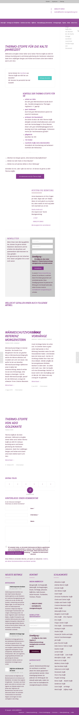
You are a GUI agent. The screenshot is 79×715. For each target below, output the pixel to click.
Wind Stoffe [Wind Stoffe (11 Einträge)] (58, 689)
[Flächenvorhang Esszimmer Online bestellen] (77, 357)
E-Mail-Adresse (34, 515)
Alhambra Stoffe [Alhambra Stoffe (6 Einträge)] (60, 582)
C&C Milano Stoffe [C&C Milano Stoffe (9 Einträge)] (60, 591)
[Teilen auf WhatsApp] (26, 484)
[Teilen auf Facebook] (9, 484)
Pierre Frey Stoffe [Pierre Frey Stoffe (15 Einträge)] (60, 675)
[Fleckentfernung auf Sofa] (1, 357)
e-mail (35, 218)
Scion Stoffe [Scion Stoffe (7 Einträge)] (58, 686)
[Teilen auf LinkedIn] (42, 484)
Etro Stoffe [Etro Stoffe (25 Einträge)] (58, 620)
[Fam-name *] (42, 246)
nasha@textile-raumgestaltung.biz (65, 12)
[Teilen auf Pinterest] (34, 484)
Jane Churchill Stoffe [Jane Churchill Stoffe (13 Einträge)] (61, 643)
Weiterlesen (9, 385)
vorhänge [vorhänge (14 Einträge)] (67, 686)
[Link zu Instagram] (63, 710)
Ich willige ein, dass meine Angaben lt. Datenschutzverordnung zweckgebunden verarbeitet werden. (42, 261)
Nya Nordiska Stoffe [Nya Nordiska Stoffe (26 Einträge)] (61, 666)
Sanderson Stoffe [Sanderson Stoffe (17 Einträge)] (60, 684)
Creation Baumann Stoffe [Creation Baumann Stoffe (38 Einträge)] (63, 605)
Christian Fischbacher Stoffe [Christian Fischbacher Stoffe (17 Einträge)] (63, 596)
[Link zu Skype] (69, 710)
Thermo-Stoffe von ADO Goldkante (16, 423)
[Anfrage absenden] (45, 78)
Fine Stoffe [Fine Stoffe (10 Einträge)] (58, 626)
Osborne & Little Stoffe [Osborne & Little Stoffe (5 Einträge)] (62, 669)
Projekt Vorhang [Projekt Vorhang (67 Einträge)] (60, 678)
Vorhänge (16, 343)
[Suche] (78, 31)
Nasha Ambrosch (37, 209)
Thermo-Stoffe (9, 343)
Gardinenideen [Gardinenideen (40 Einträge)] (68, 626)
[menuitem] (3, 23)
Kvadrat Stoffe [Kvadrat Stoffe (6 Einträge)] (59, 649)
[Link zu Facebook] (60, 710)
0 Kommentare (18, 390)
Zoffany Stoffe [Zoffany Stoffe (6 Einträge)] (68, 689)
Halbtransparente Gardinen (17, 586)
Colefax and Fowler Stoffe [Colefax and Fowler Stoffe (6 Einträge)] (63, 602)
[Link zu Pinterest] (66, 710)
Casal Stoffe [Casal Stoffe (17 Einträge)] (58, 594)
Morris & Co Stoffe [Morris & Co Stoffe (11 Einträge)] (60, 660)
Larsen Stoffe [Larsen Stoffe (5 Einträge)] (59, 652)
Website (32, 521)
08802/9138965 (59, 9)
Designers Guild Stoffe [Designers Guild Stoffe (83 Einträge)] (62, 614)
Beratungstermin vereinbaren (41, 225)
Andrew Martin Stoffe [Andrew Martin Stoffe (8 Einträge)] (61, 585)
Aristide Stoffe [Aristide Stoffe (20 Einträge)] (59, 588)
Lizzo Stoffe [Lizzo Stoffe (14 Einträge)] (69, 655)
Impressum (55, 1)
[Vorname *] (42, 241)
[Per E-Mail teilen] (51, 484)
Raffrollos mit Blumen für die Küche (69, 32)
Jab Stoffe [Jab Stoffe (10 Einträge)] (58, 640)
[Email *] (42, 252)
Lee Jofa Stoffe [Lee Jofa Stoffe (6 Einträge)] (59, 655)
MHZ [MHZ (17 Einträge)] (68, 657)
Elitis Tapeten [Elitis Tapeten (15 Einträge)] (67, 617)
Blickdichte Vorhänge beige (17, 634)
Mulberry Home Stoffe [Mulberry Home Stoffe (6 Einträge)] (62, 663)
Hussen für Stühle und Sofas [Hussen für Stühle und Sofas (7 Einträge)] (64, 634)
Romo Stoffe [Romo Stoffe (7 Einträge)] (58, 681)
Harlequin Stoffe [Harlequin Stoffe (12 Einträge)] (60, 628)
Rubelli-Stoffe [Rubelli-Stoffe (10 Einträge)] (68, 681)
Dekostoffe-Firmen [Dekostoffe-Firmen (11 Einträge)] (60, 611)
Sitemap (62, 1)
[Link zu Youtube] (72, 710)
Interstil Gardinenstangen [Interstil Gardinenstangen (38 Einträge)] (63, 637)
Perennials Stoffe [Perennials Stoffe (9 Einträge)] (60, 672)
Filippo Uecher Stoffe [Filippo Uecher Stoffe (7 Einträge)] (61, 623)
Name (32, 508)
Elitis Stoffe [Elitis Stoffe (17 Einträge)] (58, 617)
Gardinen (23, 73)
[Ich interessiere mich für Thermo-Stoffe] (30, 176)
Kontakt (48, 1)
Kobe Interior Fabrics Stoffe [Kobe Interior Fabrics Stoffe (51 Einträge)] (63, 646)
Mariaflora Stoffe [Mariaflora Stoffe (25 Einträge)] (60, 657)
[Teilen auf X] (18, 484)
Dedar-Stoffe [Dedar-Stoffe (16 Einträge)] (58, 608)
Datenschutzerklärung (44, 273)
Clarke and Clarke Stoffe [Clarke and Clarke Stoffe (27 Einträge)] (62, 599)
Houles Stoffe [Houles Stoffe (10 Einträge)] (59, 631)
